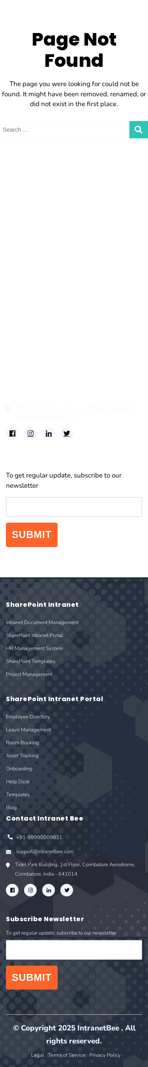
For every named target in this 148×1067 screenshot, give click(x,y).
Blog (13, 356)
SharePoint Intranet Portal (46, 203)
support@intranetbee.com (39, 852)
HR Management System (44, 215)
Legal (37, 1055)
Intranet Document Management (55, 192)
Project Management (37, 237)
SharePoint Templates (39, 226)
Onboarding (24, 322)
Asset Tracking (28, 311)
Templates (21, 345)
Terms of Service (66, 1055)
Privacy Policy (105, 1055)
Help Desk (21, 334)
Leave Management (36, 289)
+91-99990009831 (34, 838)
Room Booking (29, 300)
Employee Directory (36, 278)
